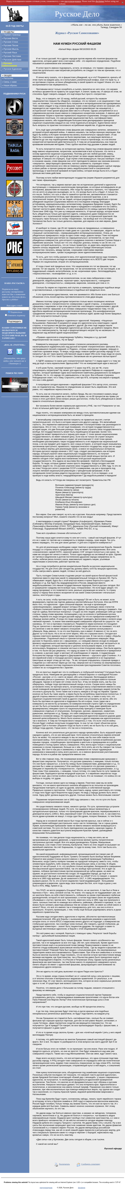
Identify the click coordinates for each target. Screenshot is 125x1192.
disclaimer (81, 1188)
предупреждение (46, 1188)
